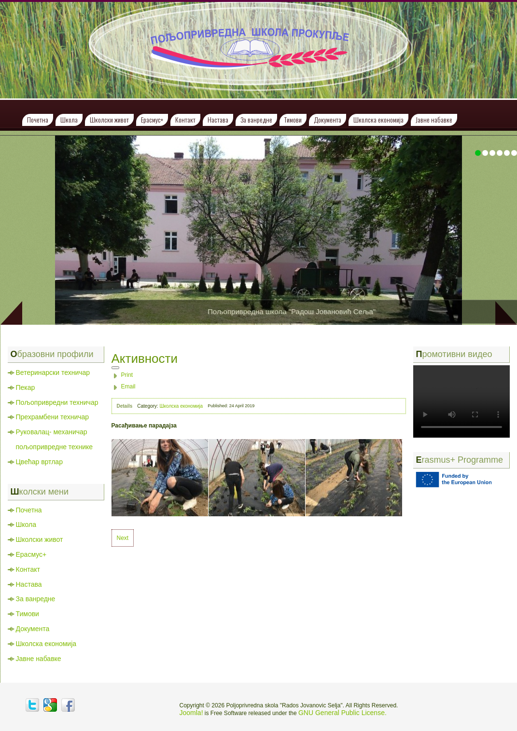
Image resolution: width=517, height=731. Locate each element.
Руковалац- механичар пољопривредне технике (54, 439)
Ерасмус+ (152, 119)
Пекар (25, 387)
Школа (69, 119)
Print (127, 375)
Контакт (185, 119)
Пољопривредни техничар (57, 402)
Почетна (37, 119)
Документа (327, 119)
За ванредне (256, 119)
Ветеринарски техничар (53, 372)
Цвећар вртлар (39, 462)
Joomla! (191, 713)
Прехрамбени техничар (52, 417)
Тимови (293, 119)
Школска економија (378, 119)
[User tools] (115, 367)
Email (128, 386)
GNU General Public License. (342, 713)
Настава (218, 119)
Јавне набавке (434, 119)
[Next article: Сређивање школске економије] (123, 538)
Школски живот (109, 119)
